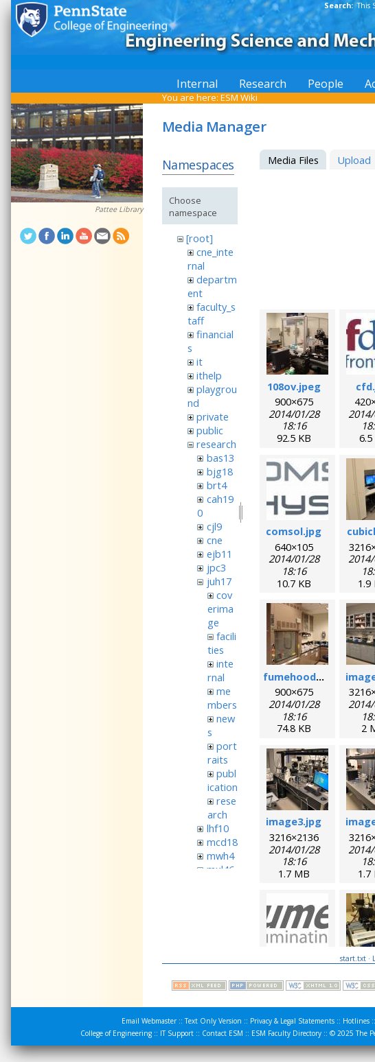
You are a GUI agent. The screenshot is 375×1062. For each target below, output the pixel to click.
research (216, 444)
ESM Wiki (239, 97)
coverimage (220, 608)
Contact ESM (222, 1033)
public (209, 430)
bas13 (220, 457)
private (212, 416)
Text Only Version (213, 1021)
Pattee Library (119, 209)
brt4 (217, 485)
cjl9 (214, 526)
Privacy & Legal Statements (292, 1021)
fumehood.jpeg (302, 676)
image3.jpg (293, 821)
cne (215, 540)
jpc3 (216, 567)
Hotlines (356, 1021)
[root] (199, 238)
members (222, 697)
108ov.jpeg (294, 386)
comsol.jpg (293, 531)
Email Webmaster (149, 1021)
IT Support (177, 1033)
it (199, 361)
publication (222, 780)
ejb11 (219, 553)
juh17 (219, 581)
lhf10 (218, 828)
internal (220, 670)
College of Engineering (116, 1033)
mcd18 (222, 842)
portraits (222, 752)
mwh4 (220, 855)
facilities (221, 643)
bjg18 (220, 471)
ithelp (209, 375)
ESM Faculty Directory (286, 1033)
